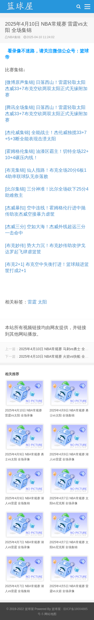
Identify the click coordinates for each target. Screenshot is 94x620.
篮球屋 (56, 609)
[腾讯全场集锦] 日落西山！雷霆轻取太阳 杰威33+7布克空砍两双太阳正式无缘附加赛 (46, 113)
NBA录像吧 (25, 8)
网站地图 (50, 614)
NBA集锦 (14, 37)
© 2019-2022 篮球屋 (20, 609)
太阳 (42, 301)
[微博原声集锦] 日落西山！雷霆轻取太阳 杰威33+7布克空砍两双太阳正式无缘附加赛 (46, 88)
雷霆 (32, 301)
